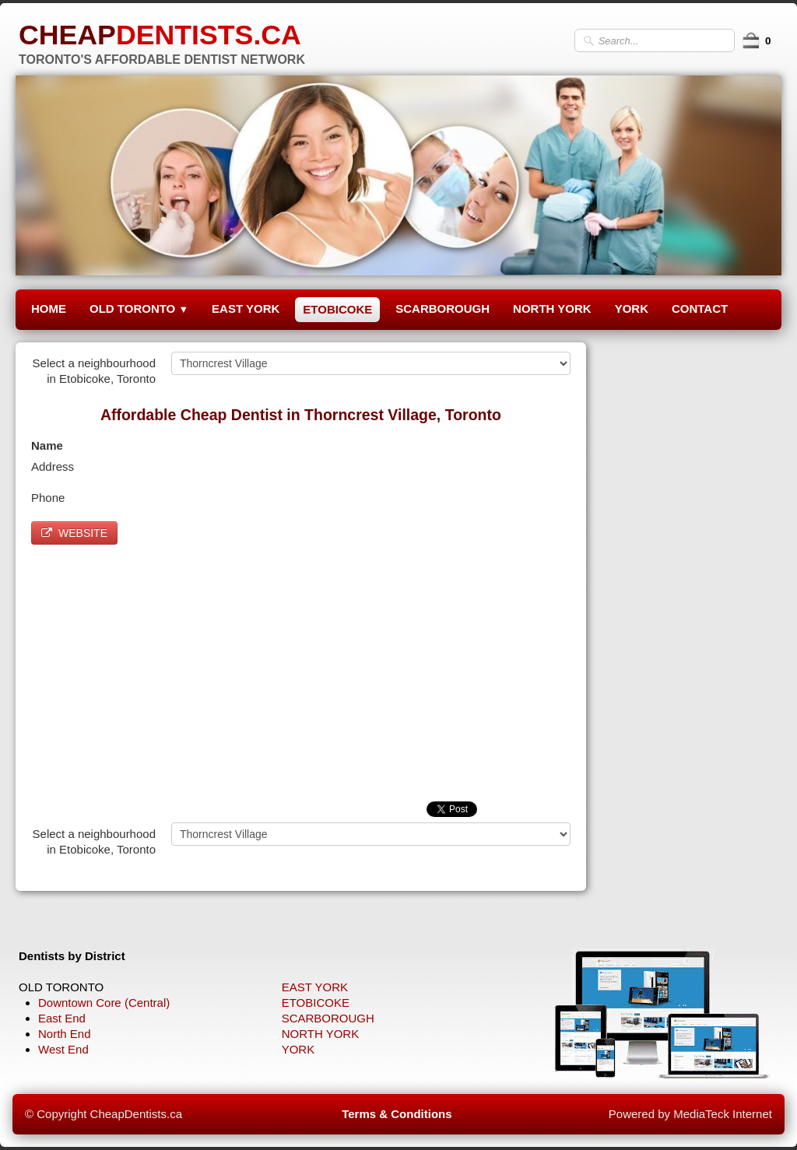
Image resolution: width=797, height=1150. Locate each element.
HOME (48, 308)
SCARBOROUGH (442, 308)
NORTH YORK (552, 308)
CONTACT (700, 308)
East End (62, 1018)
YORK (631, 308)
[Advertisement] (301, 669)
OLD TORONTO (139, 308)
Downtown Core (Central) (104, 1002)
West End (63, 1049)
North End (64, 1033)
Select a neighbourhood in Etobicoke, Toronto (94, 370)
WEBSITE (74, 533)
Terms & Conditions (396, 1113)
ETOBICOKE (337, 309)
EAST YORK (245, 308)
